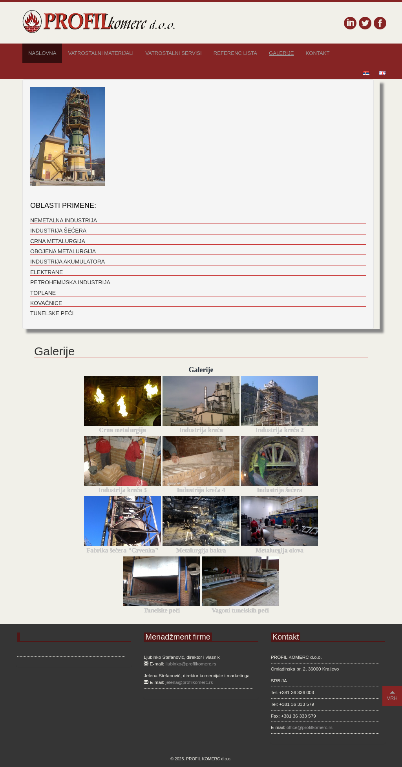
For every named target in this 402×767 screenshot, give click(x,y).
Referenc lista (235, 53)
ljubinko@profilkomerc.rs (191, 664)
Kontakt (318, 53)
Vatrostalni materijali (100, 53)
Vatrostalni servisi (173, 53)
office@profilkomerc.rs (310, 727)
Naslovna (42, 53)
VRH (392, 695)
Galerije (281, 53)
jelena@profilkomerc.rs (189, 682)
